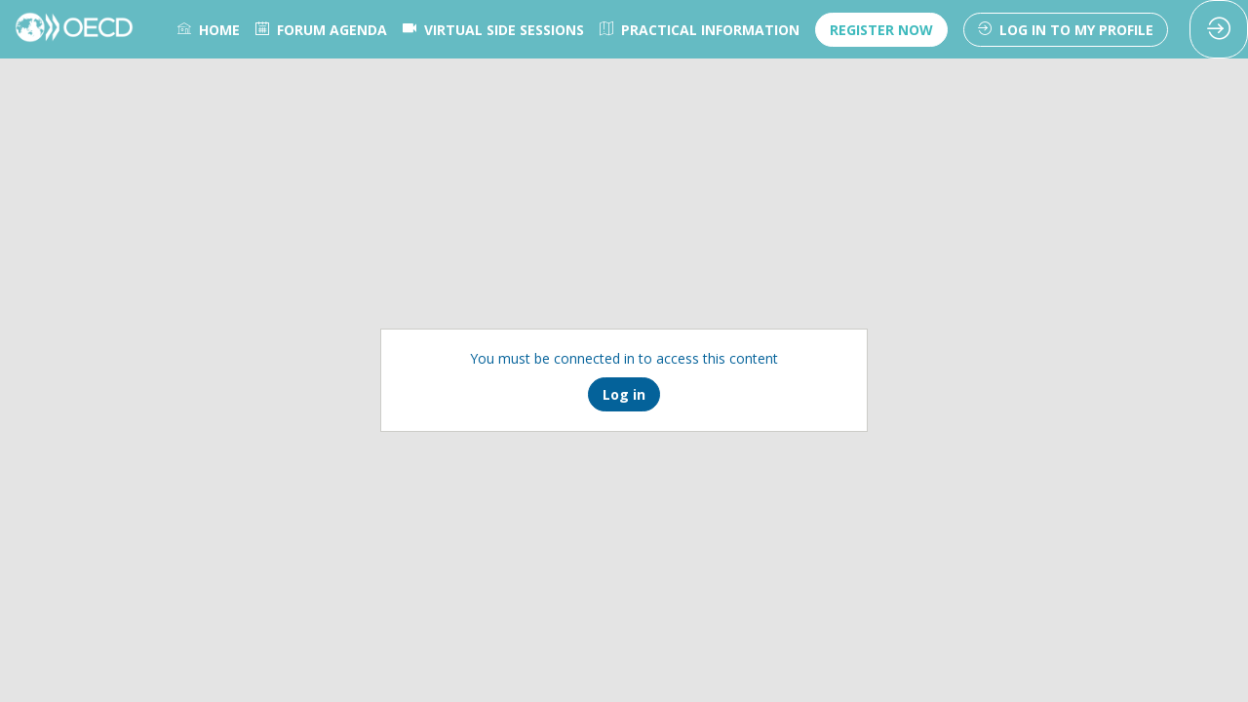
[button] (881, 30)
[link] (208, 29)
